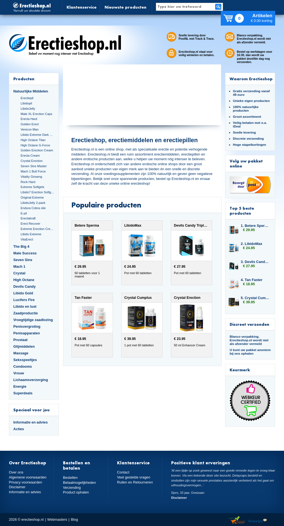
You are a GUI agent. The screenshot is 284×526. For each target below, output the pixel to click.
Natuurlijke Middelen (30, 91)
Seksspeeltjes (25, 360)
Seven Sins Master (34, 166)
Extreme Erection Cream (37, 229)
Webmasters (57, 519)
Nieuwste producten (125, 7)
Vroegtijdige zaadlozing (33, 320)
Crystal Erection (31, 160)
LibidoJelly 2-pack (33, 202)
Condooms (22, 366)
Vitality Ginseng (31, 176)
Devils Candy (24, 286)
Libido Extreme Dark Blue (37, 134)
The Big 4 (21, 246)
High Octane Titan (33, 140)
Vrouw (18, 373)
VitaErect (27, 239)
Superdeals (22, 393)
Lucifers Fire (24, 300)
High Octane (23, 280)
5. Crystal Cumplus (255, 298)
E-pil (24, 213)
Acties (18, 429)
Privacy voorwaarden (25, 482)
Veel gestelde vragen (133, 477)
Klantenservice (82, 7)
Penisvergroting (26, 326)
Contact (123, 472)
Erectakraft (28, 218)
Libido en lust (24, 306)
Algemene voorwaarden (28, 477)
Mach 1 (19, 266)
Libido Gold (23, 293)
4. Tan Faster (251, 280)
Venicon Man (30, 129)
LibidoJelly (28, 108)
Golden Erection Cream (37, 150)
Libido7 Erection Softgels (37, 192)
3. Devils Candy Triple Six (255, 262)
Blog (74, 519)
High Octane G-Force (35, 145)
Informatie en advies (30, 422)
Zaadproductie (25, 313)
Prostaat (20, 340)
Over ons (16, 472)
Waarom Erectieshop (251, 78)
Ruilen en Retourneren (135, 482)
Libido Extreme (31, 234)
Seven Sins (22, 260)
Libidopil (26, 103)
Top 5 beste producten (242, 211)
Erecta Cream (30, 155)
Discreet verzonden (249, 324)
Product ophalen (76, 492)
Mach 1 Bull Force (33, 171)
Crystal (19, 273)
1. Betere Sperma (255, 226)
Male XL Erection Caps (36, 114)
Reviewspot (257, 520)
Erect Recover (30, 223)
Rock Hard (28, 182)
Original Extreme (32, 197)
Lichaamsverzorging (30, 380)
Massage (20, 353)
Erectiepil (27, 98)
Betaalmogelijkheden (79, 482)
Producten (23, 78)
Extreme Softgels (32, 187)
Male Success (25, 253)
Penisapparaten (26, 333)
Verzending (72, 487)
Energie (19, 386)
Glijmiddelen (24, 346)
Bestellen (70, 477)
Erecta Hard (29, 119)
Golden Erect (30, 124)
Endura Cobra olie (33, 208)
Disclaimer (17, 487)
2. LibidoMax (251, 244)
